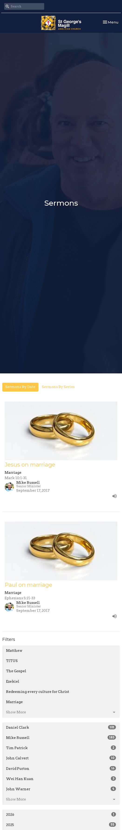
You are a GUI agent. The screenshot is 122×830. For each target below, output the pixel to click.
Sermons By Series (58, 387)
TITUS (12, 661)
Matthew (14, 651)
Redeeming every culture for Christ (37, 692)
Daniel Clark (61, 727)
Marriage (14, 702)
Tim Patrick (61, 747)
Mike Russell (61, 737)
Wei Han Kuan (61, 778)
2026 (61, 814)
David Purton (61, 768)
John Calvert (61, 758)
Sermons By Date (20, 387)
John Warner (61, 789)
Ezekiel (12, 681)
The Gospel (16, 671)
